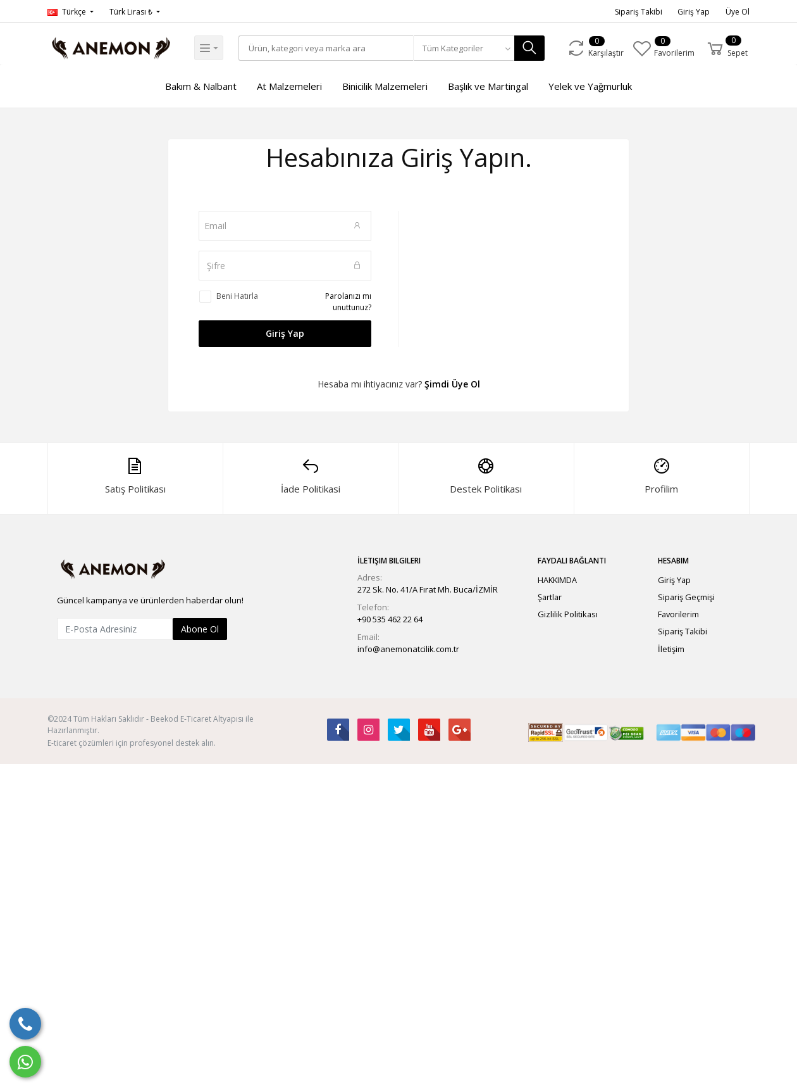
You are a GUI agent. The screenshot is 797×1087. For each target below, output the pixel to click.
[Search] (328, 48)
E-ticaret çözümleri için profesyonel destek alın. (131, 743)
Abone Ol (200, 629)
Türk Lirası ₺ (131, 11)
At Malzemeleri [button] (289, 86)
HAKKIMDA (557, 580)
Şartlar (550, 597)
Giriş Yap (693, 11)
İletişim (671, 649)
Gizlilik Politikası (568, 614)
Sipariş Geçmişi (686, 597)
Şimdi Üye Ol (452, 384)
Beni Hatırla (237, 296)
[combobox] (468, 48)
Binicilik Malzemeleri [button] (385, 86)
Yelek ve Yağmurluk (590, 86)
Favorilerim (678, 614)
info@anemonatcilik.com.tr (408, 649)
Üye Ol (738, 11)
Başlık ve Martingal (488, 86)
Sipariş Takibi (638, 11)
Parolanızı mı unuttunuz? (348, 302)
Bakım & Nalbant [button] (201, 86)
